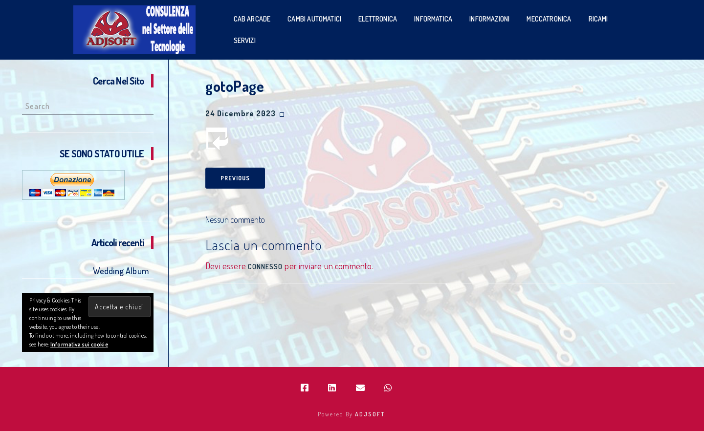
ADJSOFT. (371, 414)
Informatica (433, 19)
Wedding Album (121, 270)
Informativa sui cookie (79, 344)
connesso (265, 266)
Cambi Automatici (314, 19)
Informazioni (489, 19)
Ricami (598, 19)
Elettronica (377, 19)
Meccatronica (549, 19)
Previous (235, 178)
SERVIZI (245, 40)
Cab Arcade (252, 19)
